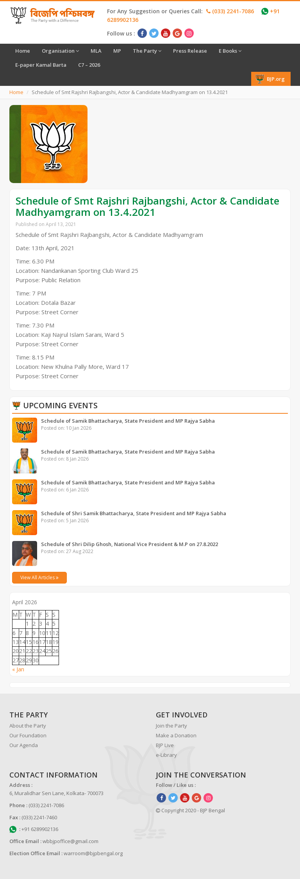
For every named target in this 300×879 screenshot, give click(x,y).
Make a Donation (176, 735)
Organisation (60, 50)
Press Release (190, 50)
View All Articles (39, 577)
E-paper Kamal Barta (40, 64)
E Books (230, 50)
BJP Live (165, 745)
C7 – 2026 (89, 64)
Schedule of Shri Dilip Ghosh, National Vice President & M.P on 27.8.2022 (129, 544)
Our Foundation (27, 735)
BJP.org (270, 79)
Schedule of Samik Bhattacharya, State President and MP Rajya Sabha (128, 420)
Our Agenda (23, 745)
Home (22, 50)
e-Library (166, 754)
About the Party (27, 725)
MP (117, 50)
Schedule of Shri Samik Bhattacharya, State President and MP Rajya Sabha (133, 513)
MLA (96, 50)
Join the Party (171, 725)
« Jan (18, 669)
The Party (147, 50)
